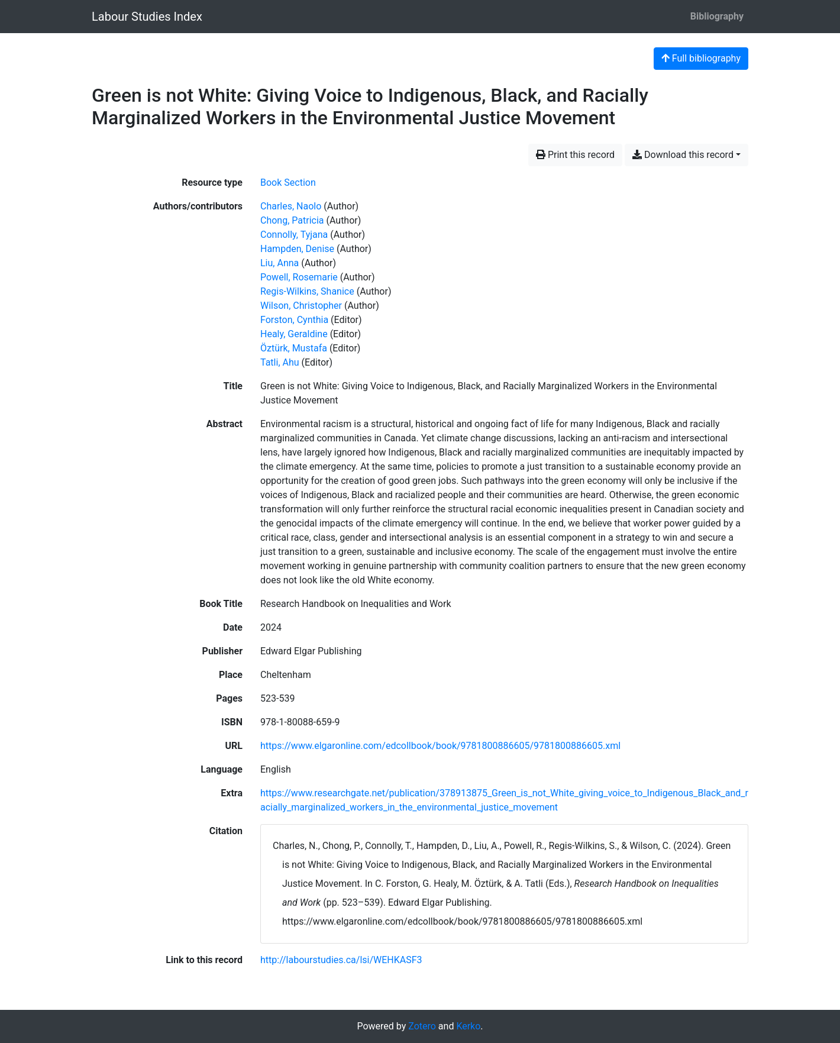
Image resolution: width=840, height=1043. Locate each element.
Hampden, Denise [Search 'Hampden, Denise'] (297, 248)
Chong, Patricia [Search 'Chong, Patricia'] (292, 220)
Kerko (468, 1026)
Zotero (422, 1026)
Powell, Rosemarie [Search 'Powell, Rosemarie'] (299, 277)
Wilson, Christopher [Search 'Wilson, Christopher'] (301, 305)
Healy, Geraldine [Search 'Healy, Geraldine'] (294, 334)
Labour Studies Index (147, 16)
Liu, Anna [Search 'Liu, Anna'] (279, 263)
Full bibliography (701, 58)
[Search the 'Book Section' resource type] (288, 182)
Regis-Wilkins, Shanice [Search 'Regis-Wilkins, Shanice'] (307, 291)
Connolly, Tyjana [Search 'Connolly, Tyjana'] (294, 234)
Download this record (683, 154)
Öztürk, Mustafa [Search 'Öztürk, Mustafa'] (293, 348)
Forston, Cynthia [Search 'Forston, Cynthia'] (294, 319)
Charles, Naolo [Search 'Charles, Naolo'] (290, 206)
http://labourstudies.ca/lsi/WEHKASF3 (341, 959)
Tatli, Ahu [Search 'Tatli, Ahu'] (279, 362)
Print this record (575, 154)
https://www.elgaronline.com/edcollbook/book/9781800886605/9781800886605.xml (440, 745)
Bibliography (717, 16)
